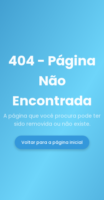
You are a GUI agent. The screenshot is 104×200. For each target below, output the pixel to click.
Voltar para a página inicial (52, 142)
